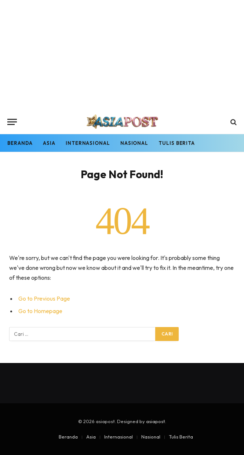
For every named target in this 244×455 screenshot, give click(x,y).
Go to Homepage (40, 311)
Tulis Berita (177, 143)
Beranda (20, 143)
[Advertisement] (122, 55)
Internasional (88, 143)
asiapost (155, 421)
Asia (49, 143)
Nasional (134, 143)
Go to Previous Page (44, 298)
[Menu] (12, 122)
